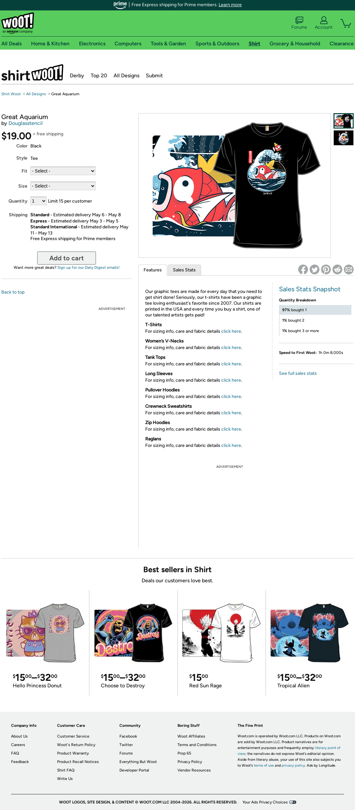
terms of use (264, 765)
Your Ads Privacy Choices (265, 802)
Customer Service (73, 736)
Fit (24, 171)
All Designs (126, 75)
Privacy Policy (190, 761)
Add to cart (66, 258)
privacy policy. (294, 765)
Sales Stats (184, 270)
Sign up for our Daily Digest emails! (88, 267)
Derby (77, 75)
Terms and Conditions (197, 744)
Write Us (65, 778)
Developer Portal (134, 770)
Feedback (20, 761)
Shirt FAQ (65, 770)
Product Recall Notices (78, 761)
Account (323, 23)
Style (21, 158)
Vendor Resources (194, 770)
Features (153, 270)
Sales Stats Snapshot (310, 289)
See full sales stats (298, 373)
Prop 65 (184, 753)
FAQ (15, 753)
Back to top (12, 292)
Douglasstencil (25, 123)
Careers (18, 744)
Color (21, 146)
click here (231, 331)
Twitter (126, 744)
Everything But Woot (138, 761)
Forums (299, 23)
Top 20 (99, 75)
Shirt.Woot (32, 72)
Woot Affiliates (191, 736)
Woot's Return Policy (76, 744)
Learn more (230, 5)
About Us (19, 736)
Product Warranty (73, 753)
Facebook (128, 736)
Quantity (17, 201)
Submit (154, 75)
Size (22, 186)
